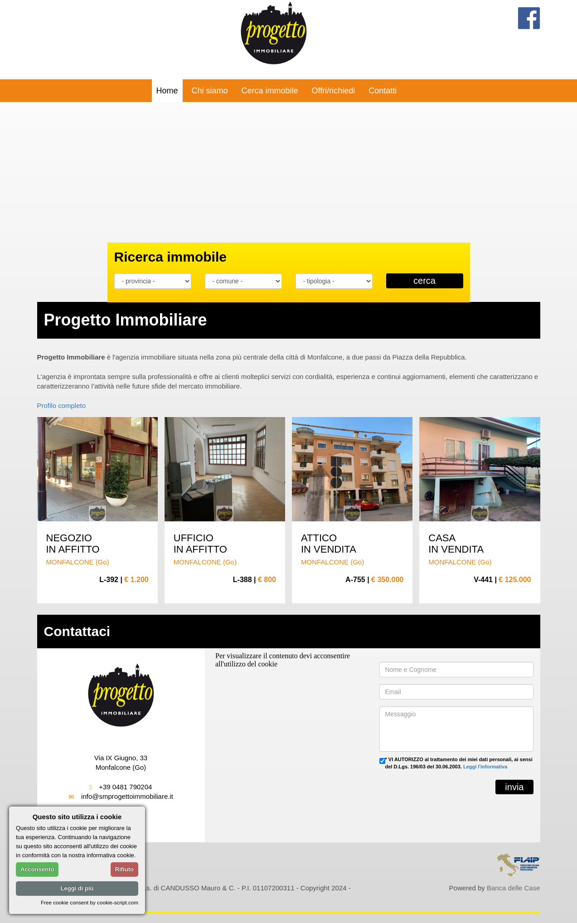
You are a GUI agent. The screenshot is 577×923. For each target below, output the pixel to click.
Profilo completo (61, 405)
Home (167, 90)
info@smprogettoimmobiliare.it (127, 796)
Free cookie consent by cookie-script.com (89, 902)
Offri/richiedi (333, 90)
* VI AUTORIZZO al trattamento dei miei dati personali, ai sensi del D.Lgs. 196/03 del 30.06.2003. (459, 763)
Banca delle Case (513, 888)
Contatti (383, 90)
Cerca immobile (270, 90)
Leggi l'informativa (485, 766)
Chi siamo (210, 90)
